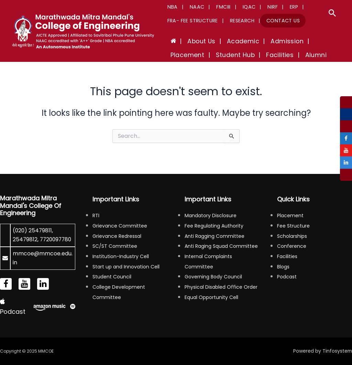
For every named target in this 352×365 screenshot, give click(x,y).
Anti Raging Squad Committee (221, 237)
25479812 (25, 230)
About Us (194, 41)
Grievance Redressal (116, 226)
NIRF (257, 6)
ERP (275, 6)
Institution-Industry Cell (120, 247)
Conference (291, 237)
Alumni (259, 55)
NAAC (192, 6)
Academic (232, 41)
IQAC (237, 6)
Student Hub (187, 55)
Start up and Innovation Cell (126, 257)
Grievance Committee (119, 216)
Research (237, 20)
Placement (311, 41)
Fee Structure (293, 216)
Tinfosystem (337, 351)
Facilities (227, 55)
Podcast (287, 267)
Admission (271, 41)
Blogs (283, 257)
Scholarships (292, 226)
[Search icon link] (332, 14)
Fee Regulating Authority (214, 216)
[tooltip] (346, 102)
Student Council (111, 267)
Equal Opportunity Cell (211, 288)
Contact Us (274, 20)
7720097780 (29, 240)
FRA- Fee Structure (191, 20)
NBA (171, 6)
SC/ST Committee (114, 237)
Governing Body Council (213, 267)
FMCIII (215, 6)
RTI (95, 206)
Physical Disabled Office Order (221, 278)
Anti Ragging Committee (214, 226)
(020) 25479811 (33, 221)
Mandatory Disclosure (210, 206)
